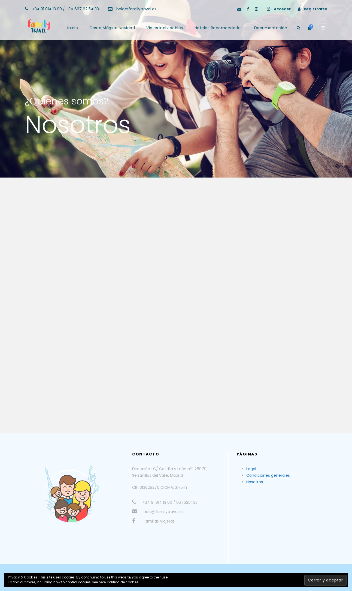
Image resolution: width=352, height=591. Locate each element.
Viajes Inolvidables (164, 28)
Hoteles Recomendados (219, 28)
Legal (251, 469)
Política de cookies (122, 582)
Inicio (72, 28)
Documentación (270, 28)
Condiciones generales (268, 475)
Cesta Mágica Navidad (112, 28)
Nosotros (254, 482)
